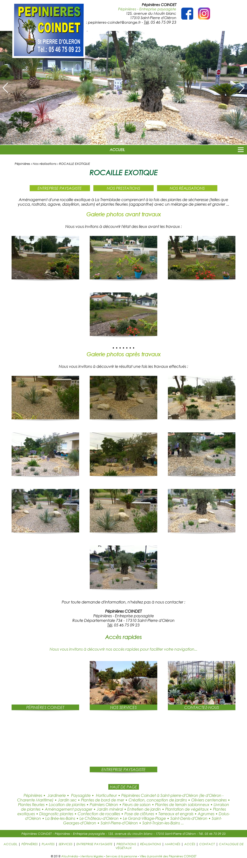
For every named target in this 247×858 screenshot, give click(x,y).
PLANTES (48, 844)
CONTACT (207, 844)
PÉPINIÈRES (29, 844)
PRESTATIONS (126, 844)
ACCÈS (189, 844)
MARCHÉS (172, 844)
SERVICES (65, 844)
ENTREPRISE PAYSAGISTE (94, 844)
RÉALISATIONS (150, 844)
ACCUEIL (117, 149)
